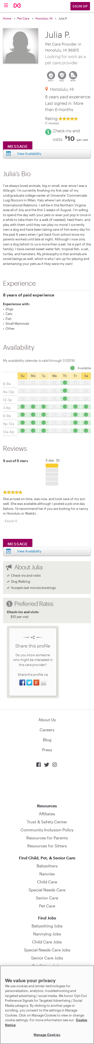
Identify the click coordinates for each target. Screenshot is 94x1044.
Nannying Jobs (47, 933)
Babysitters (47, 865)
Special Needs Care (47, 889)
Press (47, 749)
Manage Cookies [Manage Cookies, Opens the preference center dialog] (47, 1035)
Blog (47, 739)
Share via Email (43, 682)
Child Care (47, 881)
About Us (47, 719)
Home (7, 18)
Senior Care (47, 897)
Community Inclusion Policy (47, 829)
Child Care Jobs (47, 941)
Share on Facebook (22, 682)
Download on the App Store (47, 785)
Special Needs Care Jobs (47, 949)
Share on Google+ (36, 682)
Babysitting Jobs (47, 925)
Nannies (47, 873)
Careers (47, 729)
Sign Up (80, 6)
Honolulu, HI (43, 18)
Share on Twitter (29, 682)
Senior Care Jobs (47, 957)
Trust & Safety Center (47, 821)
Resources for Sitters (47, 845)
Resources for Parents (47, 837)
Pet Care (23, 18)
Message (18, 543)
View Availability (29, 551)
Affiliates (47, 813)
